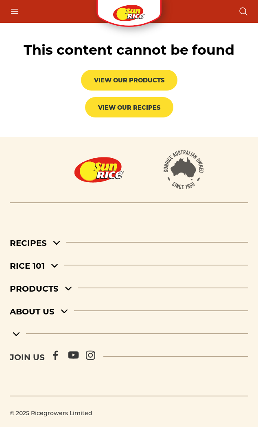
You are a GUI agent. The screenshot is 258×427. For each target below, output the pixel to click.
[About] (184, 169)
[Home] (99, 169)
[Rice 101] (129, 265)
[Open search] (243, 11)
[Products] (129, 288)
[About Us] (129, 311)
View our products (129, 80)
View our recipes (129, 107)
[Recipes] (129, 242)
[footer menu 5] (129, 333)
